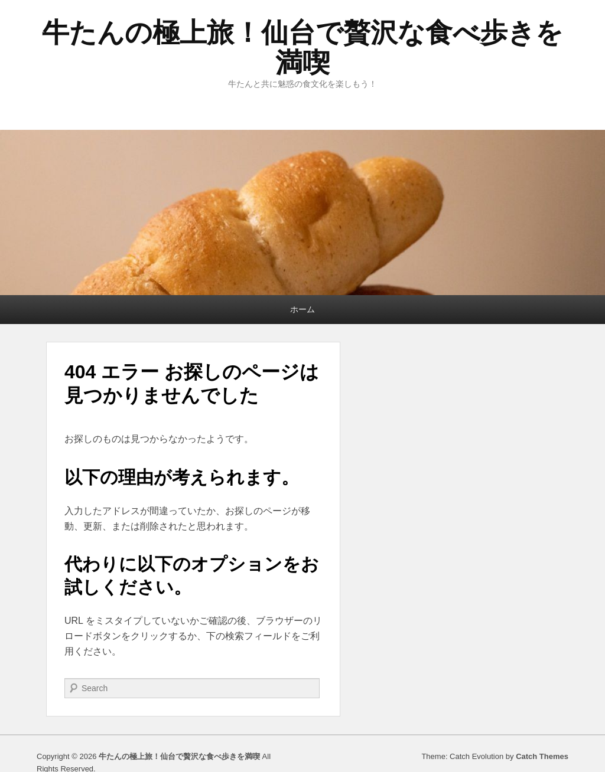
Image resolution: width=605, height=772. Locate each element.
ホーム (302, 309)
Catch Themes (542, 756)
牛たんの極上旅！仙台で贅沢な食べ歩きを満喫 (302, 47)
